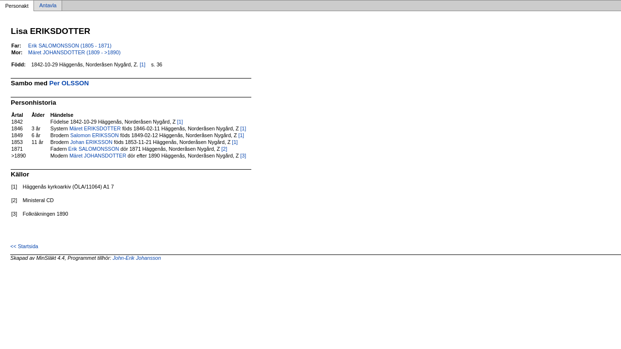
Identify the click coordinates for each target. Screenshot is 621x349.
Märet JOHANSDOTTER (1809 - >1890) (74, 52)
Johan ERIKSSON (91, 142)
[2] (224, 149)
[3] (243, 156)
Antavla (48, 6)
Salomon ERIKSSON (94, 135)
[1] (143, 64)
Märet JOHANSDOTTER (97, 156)
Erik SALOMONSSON (93, 149)
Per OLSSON (69, 83)
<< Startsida (24, 246)
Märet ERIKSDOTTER (95, 128)
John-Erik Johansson (137, 258)
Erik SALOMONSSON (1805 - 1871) (70, 45)
